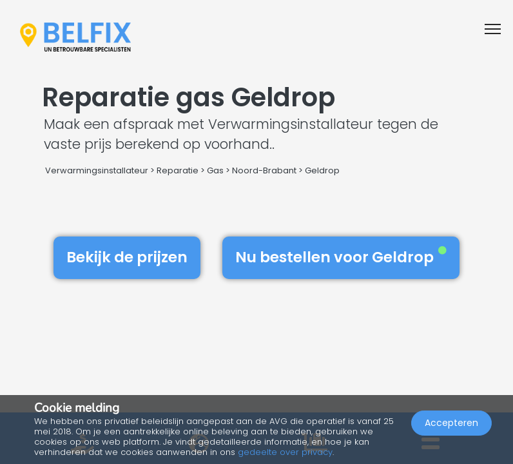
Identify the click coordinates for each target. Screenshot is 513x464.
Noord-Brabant (264, 170)
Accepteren (451, 422)
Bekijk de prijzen (127, 257)
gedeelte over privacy (285, 452)
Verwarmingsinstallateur (96, 170)
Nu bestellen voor (341, 257)
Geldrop (322, 170)
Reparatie (177, 170)
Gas (215, 170)
